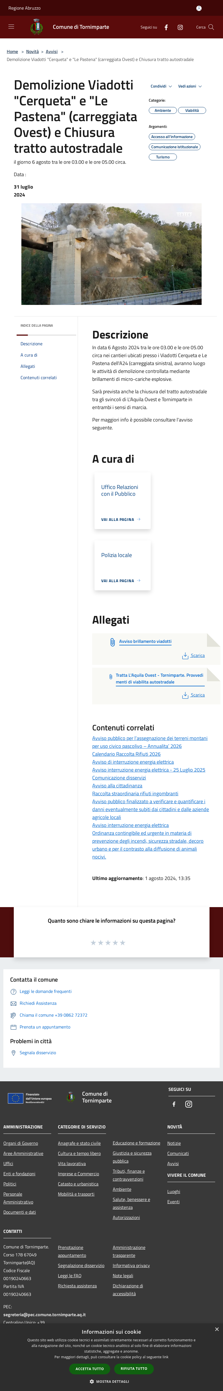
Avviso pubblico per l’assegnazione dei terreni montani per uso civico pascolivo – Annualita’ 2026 (150, 742)
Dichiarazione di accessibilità (128, 1289)
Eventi (173, 1201)
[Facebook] (164, 27)
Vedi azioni (191, 86)
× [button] (217, 1329)
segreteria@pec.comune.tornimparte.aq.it (44, 1314)
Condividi (162, 86)
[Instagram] (178, 27)
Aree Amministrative (23, 1153)
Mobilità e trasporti (76, 1194)
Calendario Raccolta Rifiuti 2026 (126, 754)
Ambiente (122, 1189)
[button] (111, 1381)
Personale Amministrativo (18, 1198)
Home (12, 51)
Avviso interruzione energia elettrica (130, 825)
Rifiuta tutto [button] (134, 1368)
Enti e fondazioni (19, 1173)
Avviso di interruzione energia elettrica (133, 762)
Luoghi (173, 1191)
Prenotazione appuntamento (72, 1251)
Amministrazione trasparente (129, 1251)
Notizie (174, 1143)
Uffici (8, 1163)
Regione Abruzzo (24, 8)
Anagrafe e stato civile (79, 1143)
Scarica (193, 655)
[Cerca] (211, 27)
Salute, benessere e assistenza (131, 1203)
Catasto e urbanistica (78, 1183)
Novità (32, 51)
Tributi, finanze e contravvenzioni (129, 1175)
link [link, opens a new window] (165, 1357)
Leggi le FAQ (70, 1275)
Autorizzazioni (126, 1217)
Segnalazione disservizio (81, 1265)
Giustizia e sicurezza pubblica (132, 1157)
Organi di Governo (20, 1143)
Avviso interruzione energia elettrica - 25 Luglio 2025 (148, 770)
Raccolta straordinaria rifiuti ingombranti (135, 793)
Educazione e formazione (136, 1142)
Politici (9, 1183)
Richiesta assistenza (77, 1285)
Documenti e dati (19, 1212)
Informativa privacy (131, 1265)
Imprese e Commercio (78, 1173)
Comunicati (178, 1153)
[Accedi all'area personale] (199, 8)
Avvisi (52, 51)
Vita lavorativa (72, 1163)
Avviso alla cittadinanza (117, 785)
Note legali (123, 1275)
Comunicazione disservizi (119, 777)
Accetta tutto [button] (90, 1368)
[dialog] (111, 1357)
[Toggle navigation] (11, 26)
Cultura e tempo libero (79, 1153)
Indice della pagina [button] (37, 325)
